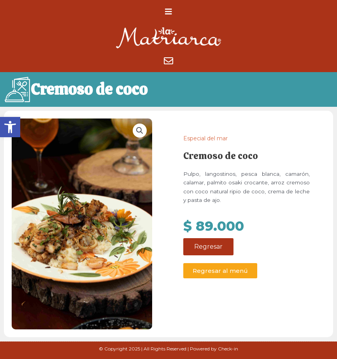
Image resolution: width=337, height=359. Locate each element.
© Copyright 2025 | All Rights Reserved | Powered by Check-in (168, 349)
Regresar (208, 247)
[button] (10, 127)
